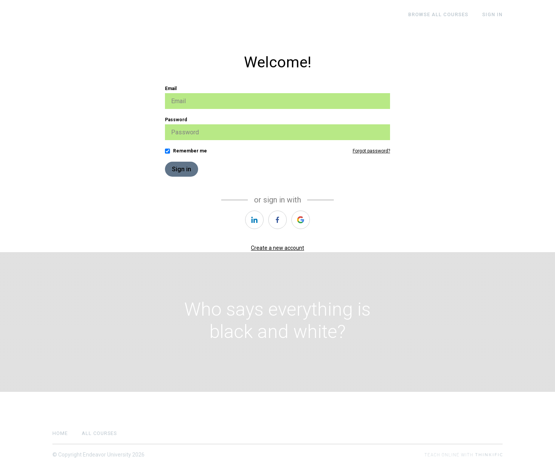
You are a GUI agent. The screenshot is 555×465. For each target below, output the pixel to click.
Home (60, 433)
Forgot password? (371, 151)
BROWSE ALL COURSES (438, 14)
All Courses (99, 433)
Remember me (190, 151)
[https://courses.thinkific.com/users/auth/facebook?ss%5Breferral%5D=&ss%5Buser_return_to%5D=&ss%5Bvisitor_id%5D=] (277, 220)
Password (176, 119)
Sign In (492, 14)
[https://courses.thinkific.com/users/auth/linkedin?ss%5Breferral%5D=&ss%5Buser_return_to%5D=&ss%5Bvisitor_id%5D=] (254, 220)
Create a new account (277, 248)
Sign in (181, 169)
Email (171, 88)
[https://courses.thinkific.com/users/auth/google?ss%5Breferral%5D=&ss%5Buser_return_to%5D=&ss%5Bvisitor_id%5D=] (300, 220)
